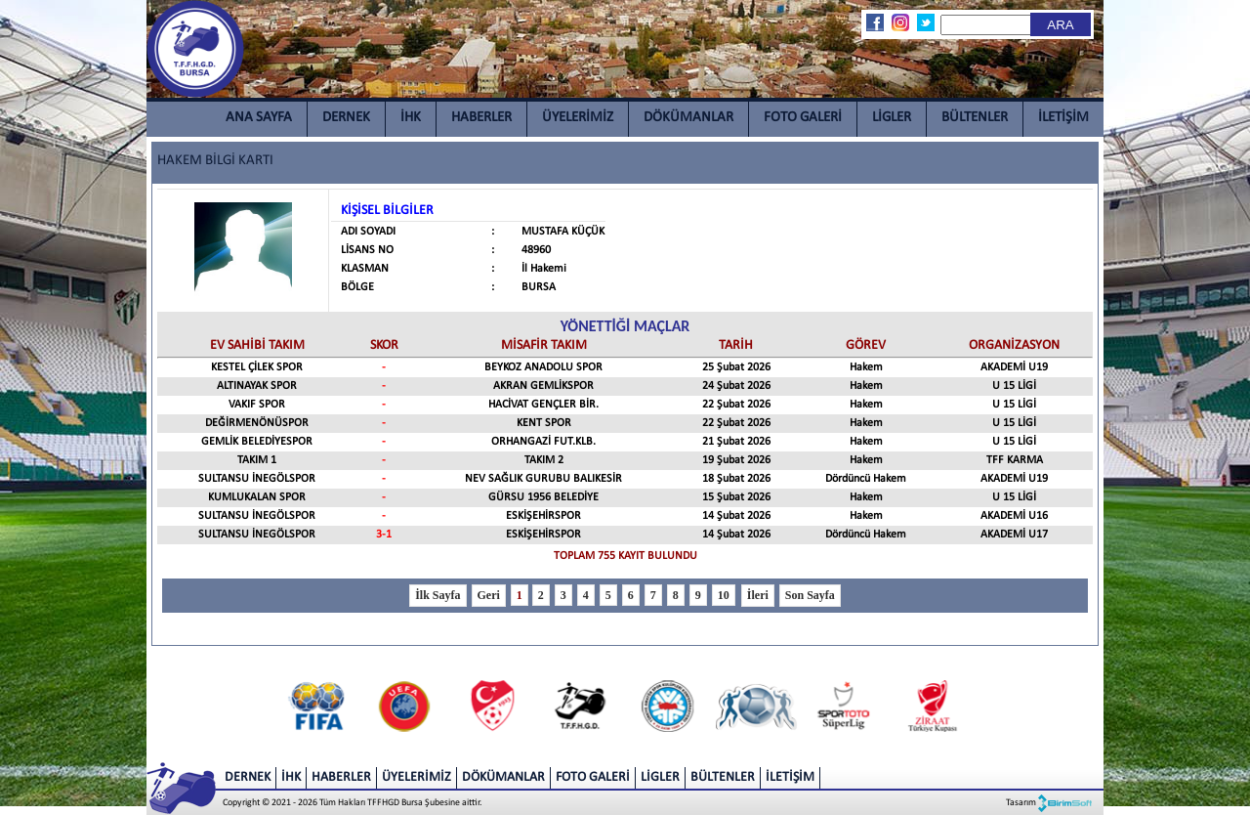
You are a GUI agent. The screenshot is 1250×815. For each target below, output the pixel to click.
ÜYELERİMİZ (577, 117)
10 (723, 595)
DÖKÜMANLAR (688, 117)
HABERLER (481, 117)
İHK (410, 117)
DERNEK (346, 117)
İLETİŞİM (1063, 117)
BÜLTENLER (974, 117)
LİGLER (891, 117)
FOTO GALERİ (803, 117)
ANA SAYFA (259, 117)
